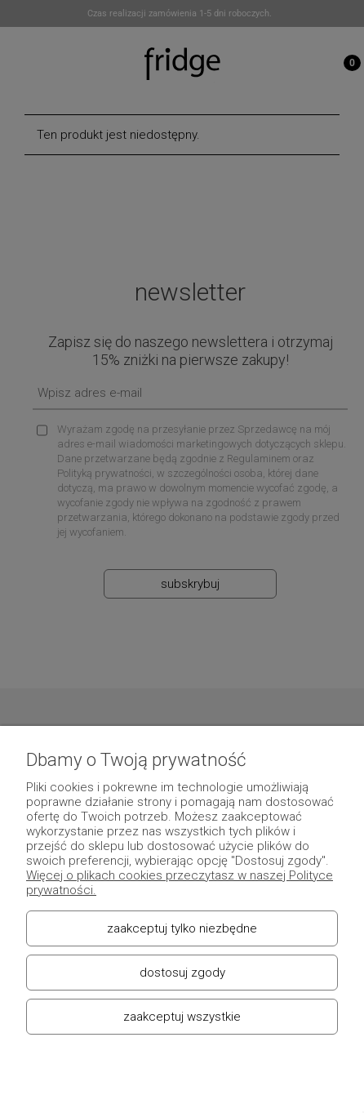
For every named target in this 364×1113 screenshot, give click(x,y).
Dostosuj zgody (182, 972)
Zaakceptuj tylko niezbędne (182, 928)
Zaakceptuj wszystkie (182, 1016)
